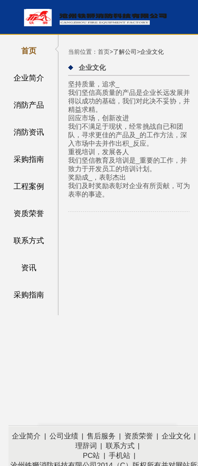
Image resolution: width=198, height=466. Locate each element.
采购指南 (29, 159)
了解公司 (125, 51)
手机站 (119, 456)
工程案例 (29, 186)
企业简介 (29, 78)
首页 (28, 51)
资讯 (28, 268)
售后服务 (101, 436)
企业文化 (152, 51)
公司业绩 (64, 436)
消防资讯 (29, 132)
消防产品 (29, 105)
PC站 (91, 456)
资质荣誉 (29, 213)
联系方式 (29, 240)
